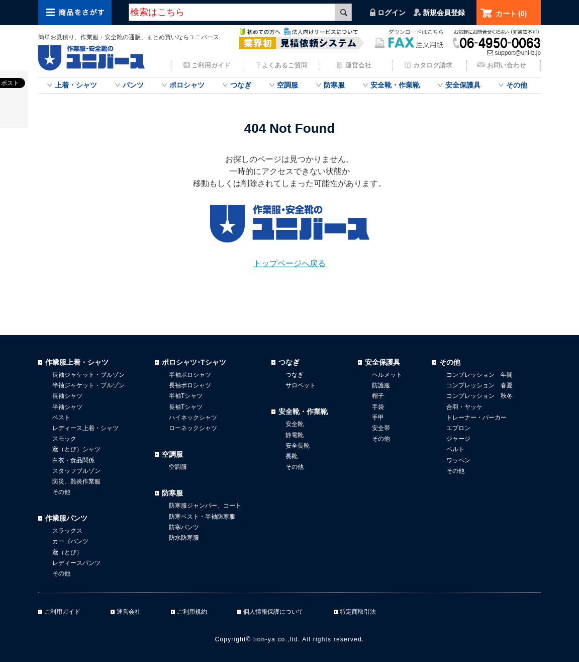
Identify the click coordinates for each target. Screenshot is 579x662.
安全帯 (381, 428)
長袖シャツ (67, 395)
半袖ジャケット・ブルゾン (88, 385)
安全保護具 (462, 85)
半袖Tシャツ (186, 395)
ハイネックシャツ (193, 417)
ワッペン (458, 460)
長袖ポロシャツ (190, 385)
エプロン (458, 428)
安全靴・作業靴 (395, 85)
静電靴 (294, 435)
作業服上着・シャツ (77, 362)
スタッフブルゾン (76, 470)
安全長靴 (297, 445)
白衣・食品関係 (73, 460)
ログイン (391, 13)
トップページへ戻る (289, 263)
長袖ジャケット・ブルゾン (88, 374)
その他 (516, 85)
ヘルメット (387, 374)
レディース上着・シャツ (85, 428)
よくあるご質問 (285, 65)
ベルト (455, 449)
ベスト (61, 417)
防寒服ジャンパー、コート (205, 505)
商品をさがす (75, 12)
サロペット (300, 385)
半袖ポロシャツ (190, 374)
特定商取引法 (358, 611)
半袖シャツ (67, 406)
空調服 (287, 85)
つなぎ (240, 85)
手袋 (378, 406)
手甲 (378, 417)
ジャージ (458, 438)
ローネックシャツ (193, 428)
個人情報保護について (273, 611)
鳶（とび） (67, 552)
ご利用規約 (192, 611)
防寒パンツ (184, 527)
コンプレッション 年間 (479, 374)
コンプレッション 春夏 (479, 385)
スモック (64, 438)
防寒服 (334, 85)
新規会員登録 (444, 13)
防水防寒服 (184, 537)
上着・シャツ (76, 85)
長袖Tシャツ (186, 406)
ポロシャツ (187, 85)
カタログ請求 (432, 65)
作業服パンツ (66, 518)
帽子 (378, 395)
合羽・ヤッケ (464, 406)
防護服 (381, 385)
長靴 (291, 456)
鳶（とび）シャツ (76, 449)
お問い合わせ (506, 65)
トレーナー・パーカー (476, 417)
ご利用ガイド (211, 65)
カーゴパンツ (70, 541)
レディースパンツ (76, 562)
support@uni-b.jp (518, 52)
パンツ (133, 85)
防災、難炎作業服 (76, 481)
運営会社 (358, 65)
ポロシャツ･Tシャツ (194, 362)
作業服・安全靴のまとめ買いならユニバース (93, 57)
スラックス (67, 530)
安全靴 (294, 424)
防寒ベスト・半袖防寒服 (202, 516)
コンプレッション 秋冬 (479, 395)
